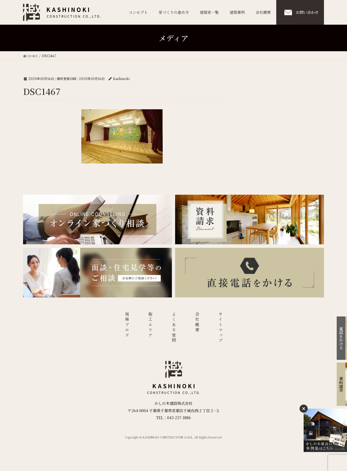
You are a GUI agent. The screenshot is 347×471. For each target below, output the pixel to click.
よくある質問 (174, 329)
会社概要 (197, 323)
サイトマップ (220, 329)
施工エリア (150, 326)
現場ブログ (127, 326)
